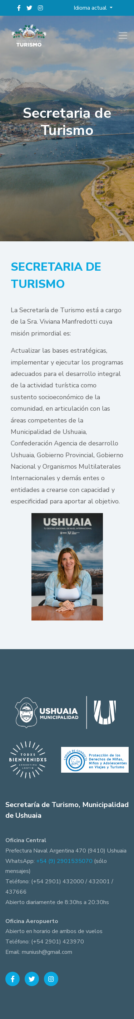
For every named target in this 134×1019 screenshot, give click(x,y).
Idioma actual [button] (91, 8)
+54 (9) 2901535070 (64, 861)
